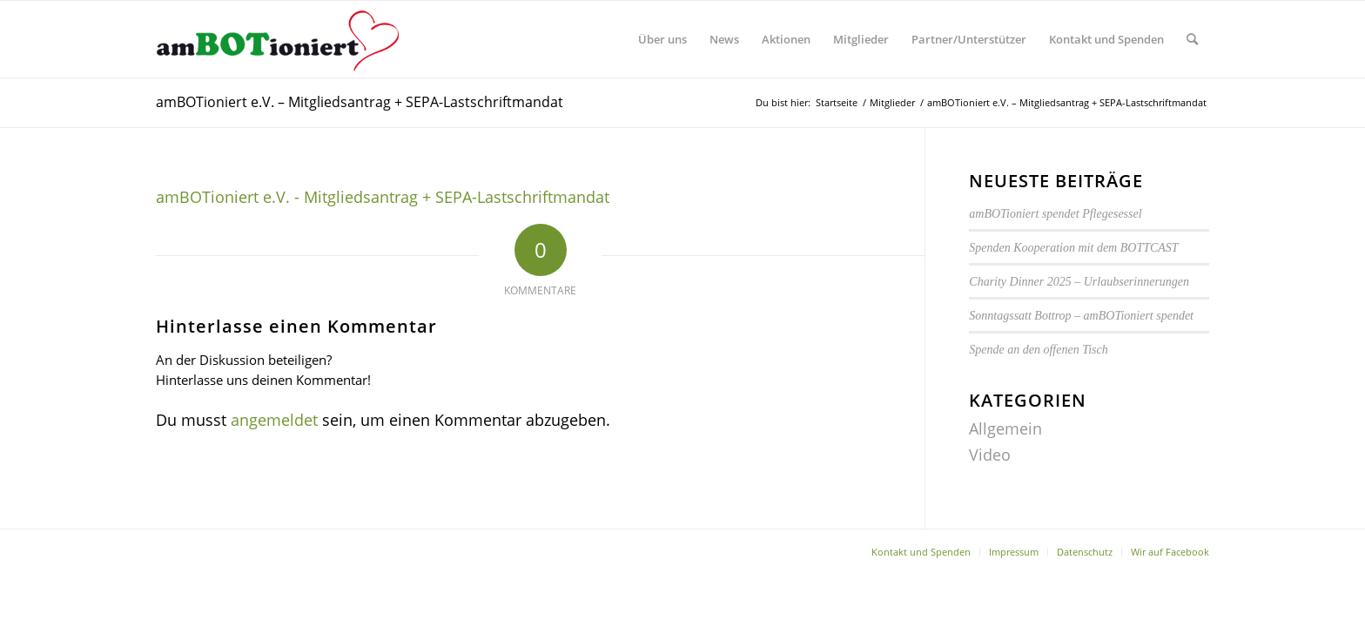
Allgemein (1005, 428)
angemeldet (274, 419)
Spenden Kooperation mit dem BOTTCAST (1073, 247)
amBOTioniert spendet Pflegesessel (1055, 213)
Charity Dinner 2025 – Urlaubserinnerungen (1079, 281)
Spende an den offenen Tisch (1038, 349)
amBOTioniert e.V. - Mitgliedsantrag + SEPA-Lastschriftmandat (382, 196)
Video (990, 454)
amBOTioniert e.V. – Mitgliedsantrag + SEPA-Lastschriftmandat (359, 101)
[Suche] (1192, 39)
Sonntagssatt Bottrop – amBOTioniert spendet (1081, 315)
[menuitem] (662, 39)
